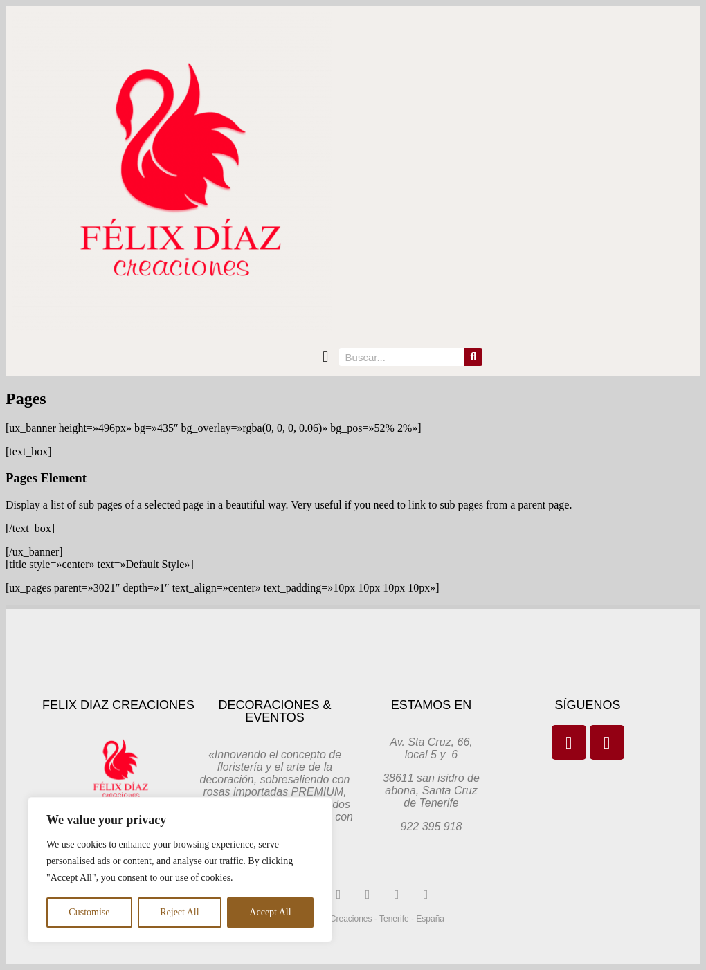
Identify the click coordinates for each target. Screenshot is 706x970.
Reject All (179, 912)
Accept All (270, 912)
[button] (325, 357)
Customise (89, 912)
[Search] (473, 357)
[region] (180, 869)
